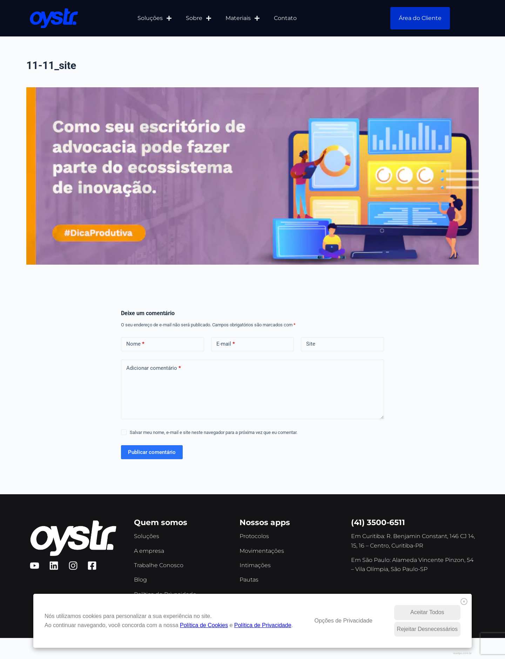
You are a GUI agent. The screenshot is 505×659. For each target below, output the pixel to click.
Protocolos (254, 536)
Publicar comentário (152, 452)
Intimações (255, 565)
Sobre (198, 18)
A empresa (149, 551)
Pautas (249, 579)
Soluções (154, 18)
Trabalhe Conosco (158, 565)
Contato (285, 18)
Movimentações (262, 551)
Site (310, 344)
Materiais (242, 18)
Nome (135, 344)
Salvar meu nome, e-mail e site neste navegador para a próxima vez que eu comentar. (213, 432)
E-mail (225, 344)
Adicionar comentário (153, 368)
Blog (140, 579)
